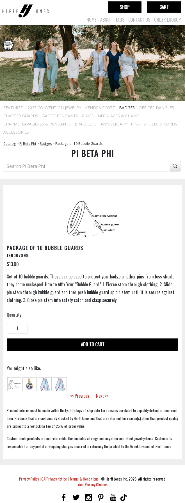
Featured (13, 107)
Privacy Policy (29, 479)
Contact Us (139, 19)
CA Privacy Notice (54, 479)
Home (91, 19)
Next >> (102, 395)
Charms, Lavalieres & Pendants (37, 124)
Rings (88, 115)
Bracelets (86, 124)
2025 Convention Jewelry (54, 107)
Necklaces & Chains (119, 115)
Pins (135, 124)
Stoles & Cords (160, 124)
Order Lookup (167, 19)
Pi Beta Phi (27, 143)
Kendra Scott (100, 107)
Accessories (16, 132)
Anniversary (114, 124)
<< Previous (79, 395)
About (106, 19)
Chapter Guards (20, 115)
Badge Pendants (60, 115)
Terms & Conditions (84, 479)
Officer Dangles (156, 107)
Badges (127, 107)
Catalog (9, 143)
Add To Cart (92, 344)
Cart (164, 7)
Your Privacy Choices (92, 484)
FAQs (120, 19)
